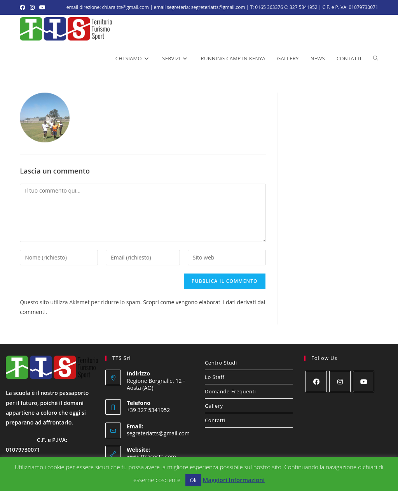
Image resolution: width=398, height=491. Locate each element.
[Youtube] (363, 381)
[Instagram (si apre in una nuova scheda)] (32, 7)
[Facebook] (316, 381)
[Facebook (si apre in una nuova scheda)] (24, 7)
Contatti (215, 420)
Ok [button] (193, 480)
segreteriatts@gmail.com (158, 433)
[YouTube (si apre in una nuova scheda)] (42, 7)
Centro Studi (221, 362)
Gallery (214, 405)
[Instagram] (340, 381)
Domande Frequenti (230, 391)
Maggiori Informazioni (233, 480)
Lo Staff (215, 377)
